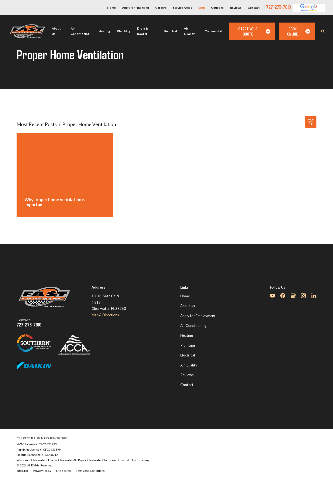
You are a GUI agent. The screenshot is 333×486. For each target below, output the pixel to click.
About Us (187, 306)
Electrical (187, 355)
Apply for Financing (135, 7)
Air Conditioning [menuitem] (80, 31)
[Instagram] (303, 295)
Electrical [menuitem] (170, 31)
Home (111, 7)
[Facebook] (282, 295)
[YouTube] (272, 295)
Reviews (235, 7)
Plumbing (187, 345)
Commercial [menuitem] (213, 31)
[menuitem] (22, 470)
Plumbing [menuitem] (123, 31)
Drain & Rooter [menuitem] (142, 31)
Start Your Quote (254, 31)
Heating (186, 335)
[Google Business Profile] (293, 295)
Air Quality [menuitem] (189, 31)
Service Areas (182, 7)
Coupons (217, 7)
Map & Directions (105, 315)
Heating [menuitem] (104, 31)
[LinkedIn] (313, 295)
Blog (201, 7)
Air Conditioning (193, 326)
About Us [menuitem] (56, 31)
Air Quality (188, 365)
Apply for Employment (198, 316)
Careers (160, 7)
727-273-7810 (278, 7)
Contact (254, 7)
